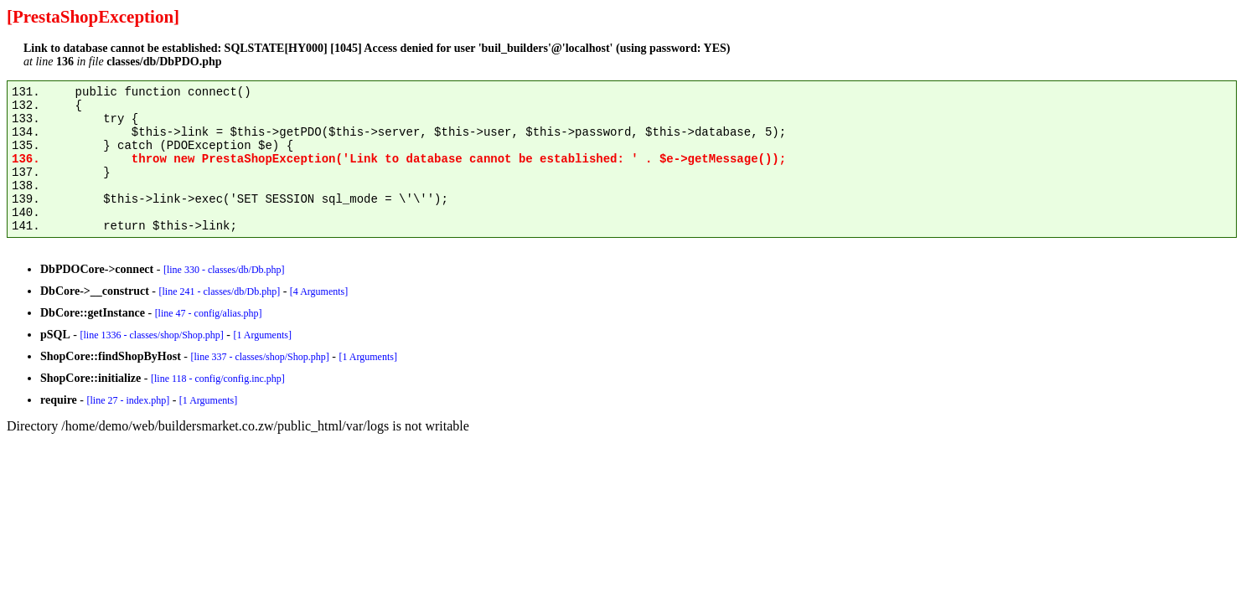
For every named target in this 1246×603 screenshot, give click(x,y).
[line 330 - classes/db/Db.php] (224, 270)
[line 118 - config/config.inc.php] (218, 378)
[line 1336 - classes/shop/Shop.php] (151, 335)
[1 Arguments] (262, 335)
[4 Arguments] (319, 291)
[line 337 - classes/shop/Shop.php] (259, 357)
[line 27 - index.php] (127, 400)
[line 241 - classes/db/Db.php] (219, 291)
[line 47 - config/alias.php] (208, 313)
